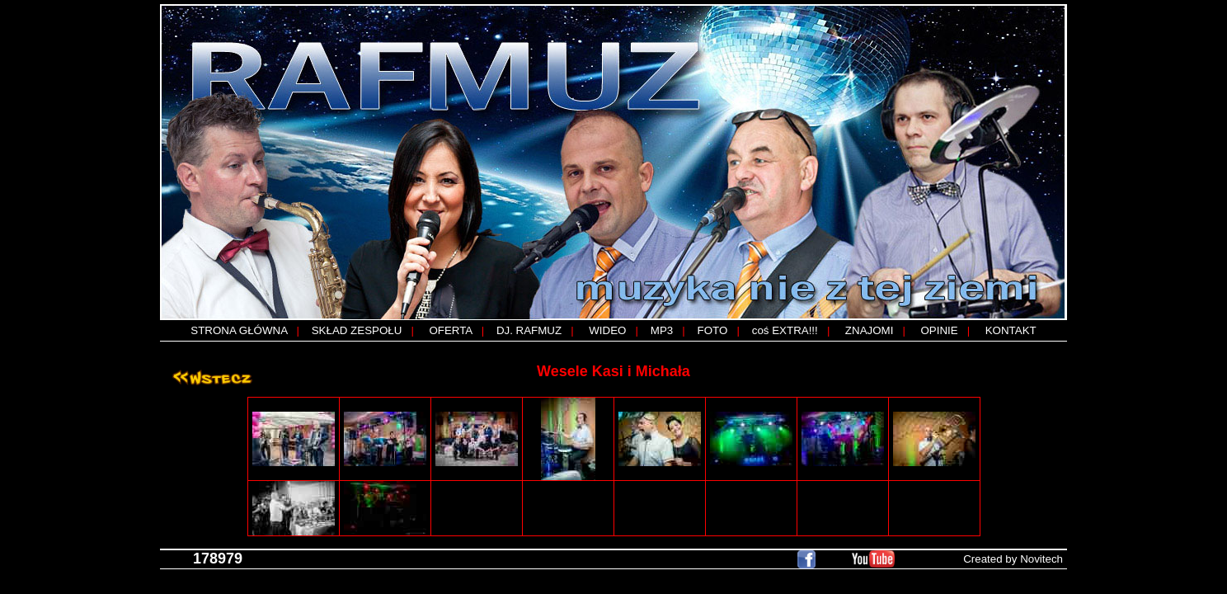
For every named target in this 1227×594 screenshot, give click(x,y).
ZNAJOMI (869, 330)
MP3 (662, 330)
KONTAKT (1011, 330)
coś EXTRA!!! (785, 330)
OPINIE (938, 330)
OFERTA (450, 330)
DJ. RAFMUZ (529, 330)
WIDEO (607, 330)
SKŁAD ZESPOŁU (357, 330)
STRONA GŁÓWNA (238, 330)
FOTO (713, 330)
